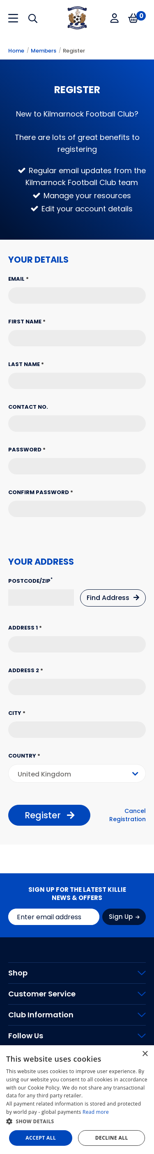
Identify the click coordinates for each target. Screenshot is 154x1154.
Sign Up (124, 916)
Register (74, 51)
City (16, 713)
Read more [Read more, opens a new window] (96, 1111)
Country (24, 756)
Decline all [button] (111, 1137)
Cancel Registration (127, 815)
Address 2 (25, 670)
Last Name (26, 364)
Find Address (113, 597)
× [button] (145, 1054)
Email (18, 279)
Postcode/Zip (30, 581)
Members (43, 51)
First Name (27, 321)
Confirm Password (40, 492)
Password (27, 449)
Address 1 (25, 628)
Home (16, 51)
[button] (77, 1121)
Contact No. (28, 407)
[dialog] (77, 1099)
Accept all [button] (40, 1137)
